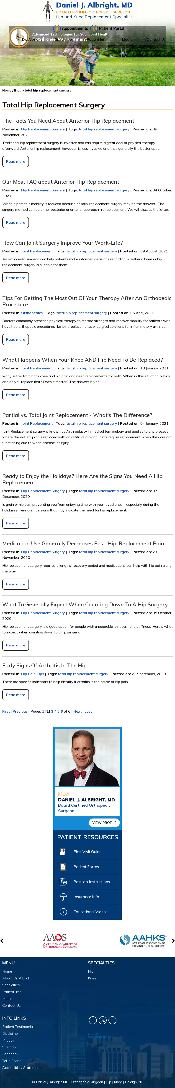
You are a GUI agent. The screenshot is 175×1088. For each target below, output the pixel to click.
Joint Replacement (37, 251)
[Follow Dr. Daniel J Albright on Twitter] (102, 1020)
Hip (90, 971)
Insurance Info (79, 897)
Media (127, 39)
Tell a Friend (11, 1060)
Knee (92, 978)
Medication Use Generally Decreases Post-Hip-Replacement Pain (83, 543)
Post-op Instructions (85, 882)
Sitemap (9, 1047)
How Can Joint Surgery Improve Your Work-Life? (62, 242)
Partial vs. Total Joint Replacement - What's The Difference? (77, 415)
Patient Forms (79, 867)
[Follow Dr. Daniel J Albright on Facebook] (92, 1020)
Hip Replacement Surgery (43, 129)
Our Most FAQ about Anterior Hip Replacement (60, 181)
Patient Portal (107, 29)
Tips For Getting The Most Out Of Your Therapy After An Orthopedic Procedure (86, 301)
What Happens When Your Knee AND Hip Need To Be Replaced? (82, 359)
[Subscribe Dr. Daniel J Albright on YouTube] (112, 1020)
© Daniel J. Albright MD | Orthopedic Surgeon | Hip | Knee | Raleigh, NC (87, 1082)
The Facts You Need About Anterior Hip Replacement (68, 120)
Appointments (70, 29)
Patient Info (97, 39)
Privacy (8, 1040)
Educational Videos (84, 911)
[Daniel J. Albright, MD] (87, 12)
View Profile (104, 823)
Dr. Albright (32, 39)
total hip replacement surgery (104, 129)
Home (8, 39)
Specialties (64, 39)
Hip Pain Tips (32, 673)
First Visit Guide (80, 851)
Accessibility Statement (21, 1067)
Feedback (10, 1054)
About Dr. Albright (17, 978)
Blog (17, 90)
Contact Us (156, 39)
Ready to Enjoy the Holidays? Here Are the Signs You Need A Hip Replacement (82, 479)
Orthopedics (32, 312)
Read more (15, 161)
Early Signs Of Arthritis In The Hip (44, 665)
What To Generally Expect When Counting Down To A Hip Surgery (85, 604)
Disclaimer (10, 1033)
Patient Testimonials (18, 1026)
